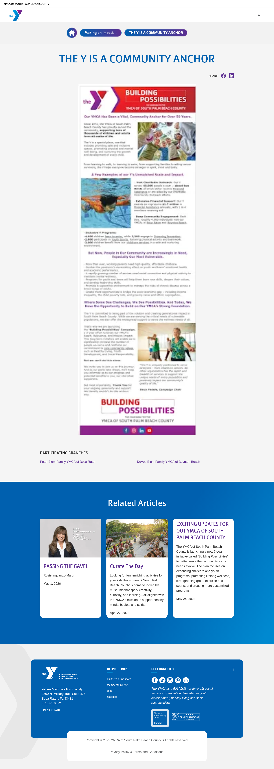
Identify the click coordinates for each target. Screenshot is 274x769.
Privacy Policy (119, 752)
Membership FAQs (117, 685)
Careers (219, 3)
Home (72, 33)
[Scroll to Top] (233, 669)
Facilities (112, 697)
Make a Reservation (238, 3)
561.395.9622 (51, 703)
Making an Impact (99, 32)
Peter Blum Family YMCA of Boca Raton (68, 461)
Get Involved (188, 14)
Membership (85, 14)
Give (168, 14)
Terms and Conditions (148, 752)
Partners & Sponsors (119, 679)
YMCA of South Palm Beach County (26, 4)
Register (229, 15)
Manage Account (202, 3)
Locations (127, 14)
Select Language (261, 3)
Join (264, 15)
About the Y (148, 14)
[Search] (183, 4)
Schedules (108, 14)
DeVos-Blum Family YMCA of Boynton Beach (168, 461)
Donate (248, 15)
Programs (61, 14)
